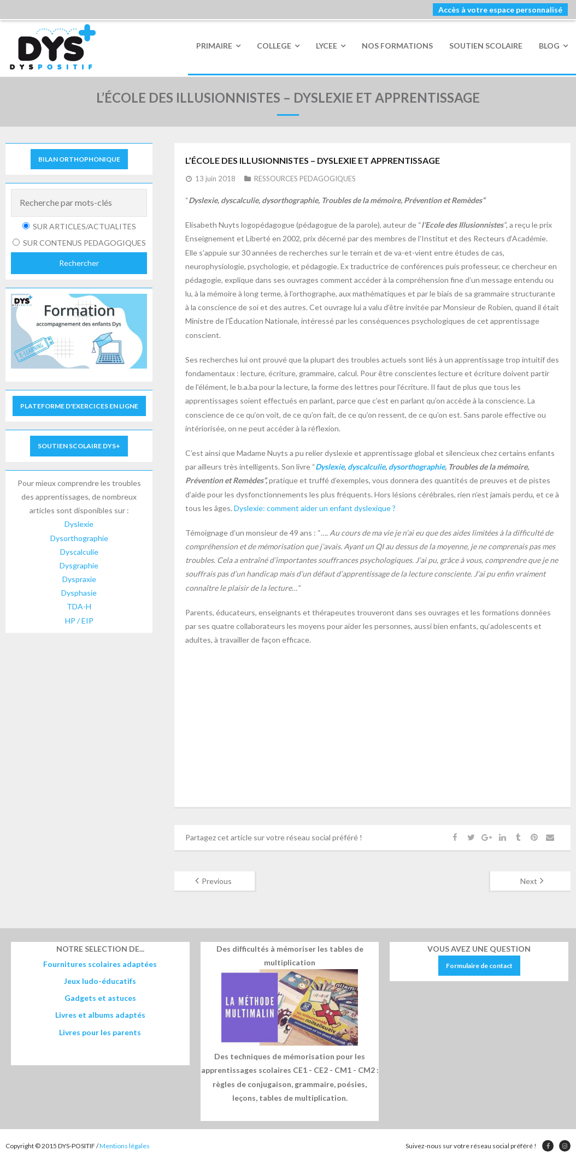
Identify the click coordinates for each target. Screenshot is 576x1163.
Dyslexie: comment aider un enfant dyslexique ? (315, 508)
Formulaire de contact (479, 966)
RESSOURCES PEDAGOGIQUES (305, 178)
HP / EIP (79, 620)
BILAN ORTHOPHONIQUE (79, 159)
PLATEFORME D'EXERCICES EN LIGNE (79, 406)
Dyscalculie (79, 551)
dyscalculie (366, 466)
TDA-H (79, 606)
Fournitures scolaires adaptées (100, 964)
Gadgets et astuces (100, 997)
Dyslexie (329, 466)
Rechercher (79, 263)
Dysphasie (79, 592)
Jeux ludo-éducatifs (100, 981)
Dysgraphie (79, 565)
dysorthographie (417, 466)
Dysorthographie (79, 538)
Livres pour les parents (100, 1032)
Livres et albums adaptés (100, 1014)
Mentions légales (124, 1146)
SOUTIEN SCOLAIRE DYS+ (79, 446)
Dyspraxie (79, 579)
